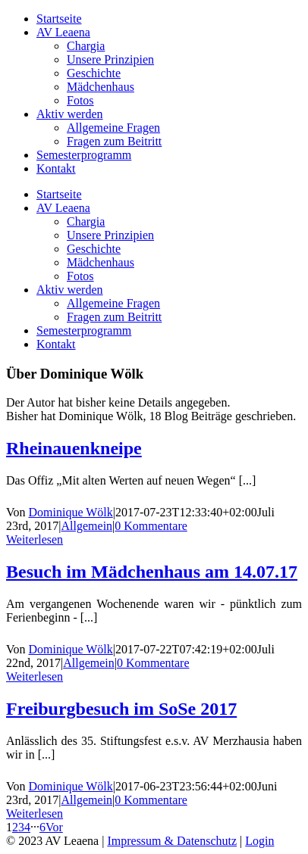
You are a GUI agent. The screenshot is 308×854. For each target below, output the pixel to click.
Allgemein (87, 525)
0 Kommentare (151, 525)
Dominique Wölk (71, 512)
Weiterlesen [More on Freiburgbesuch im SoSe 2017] (34, 813)
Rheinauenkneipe (74, 448)
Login (259, 840)
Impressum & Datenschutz (172, 840)
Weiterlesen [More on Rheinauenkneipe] (34, 539)
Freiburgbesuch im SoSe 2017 (121, 708)
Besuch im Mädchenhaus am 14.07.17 (151, 571)
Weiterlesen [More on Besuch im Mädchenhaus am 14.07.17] (34, 676)
